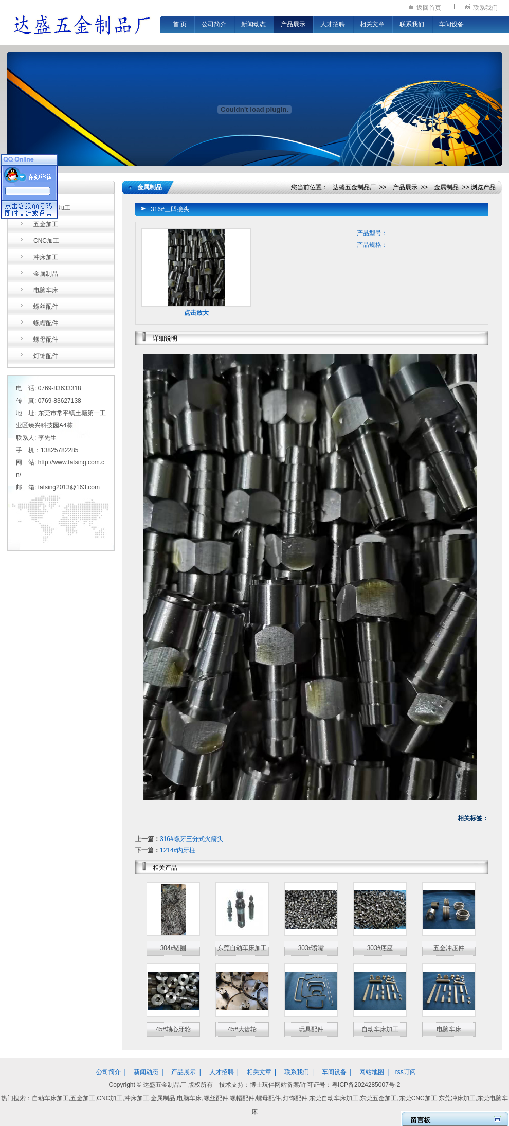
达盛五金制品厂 (354, 187)
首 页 (180, 24)
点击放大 (196, 312)
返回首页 (428, 7)
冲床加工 (45, 257)
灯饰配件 (45, 356)
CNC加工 (46, 240)
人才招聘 (332, 24)
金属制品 (45, 273)
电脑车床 (45, 290)
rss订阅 (405, 1072)
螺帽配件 (45, 323)
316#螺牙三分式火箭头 (191, 839)
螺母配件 (45, 339)
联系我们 (485, 7)
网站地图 (371, 1072)
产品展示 (293, 24)
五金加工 (45, 224)
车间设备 (451, 24)
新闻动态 (253, 24)
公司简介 (214, 24)
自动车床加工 (51, 207)
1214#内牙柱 (177, 850)
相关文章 (372, 24)
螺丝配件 (45, 306)
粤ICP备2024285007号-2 (366, 1084)
